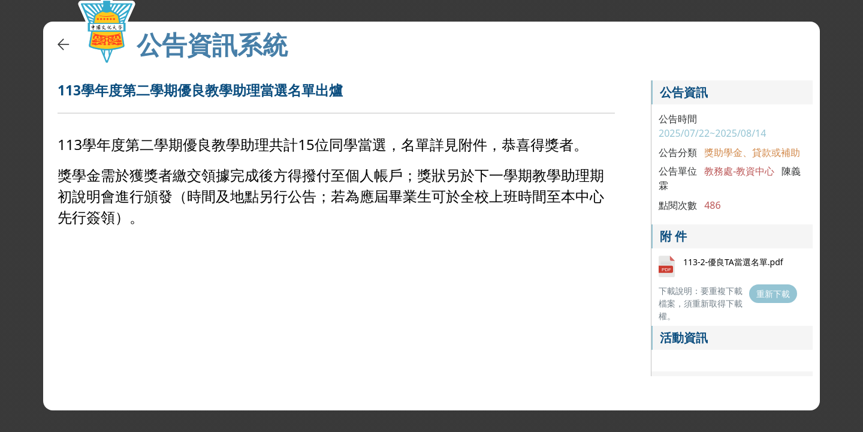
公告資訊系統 (212, 44)
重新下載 (773, 293)
